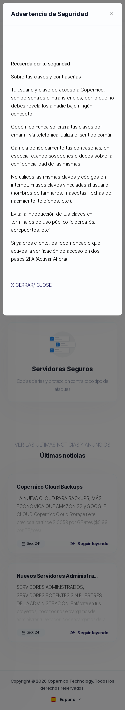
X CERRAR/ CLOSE (42, 242)
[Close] (95, 63)
